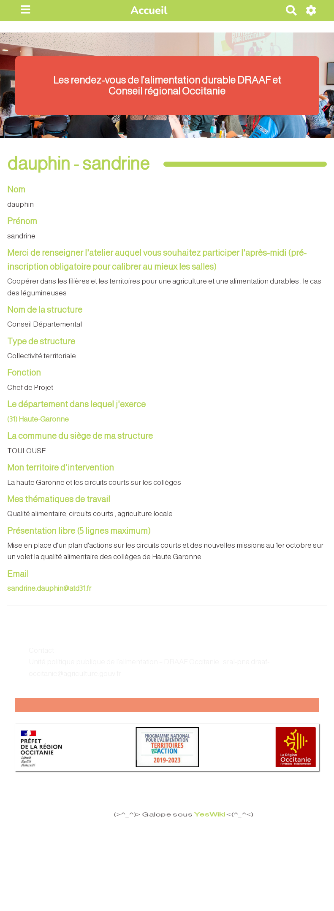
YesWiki (203, 815)
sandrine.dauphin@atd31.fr (49, 588)
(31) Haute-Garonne (38, 419)
